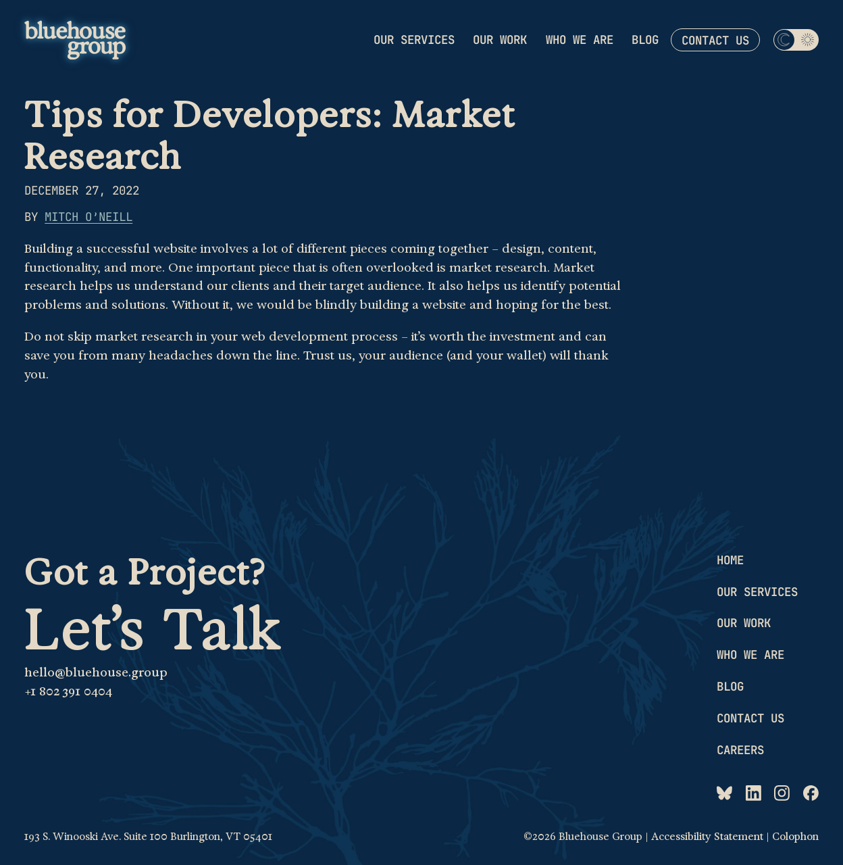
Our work (500, 39)
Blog (645, 39)
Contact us (715, 40)
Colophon (795, 837)
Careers (740, 750)
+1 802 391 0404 (68, 691)
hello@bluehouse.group (96, 672)
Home (730, 560)
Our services (414, 39)
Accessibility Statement (707, 837)
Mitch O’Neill (88, 216)
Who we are (579, 39)
